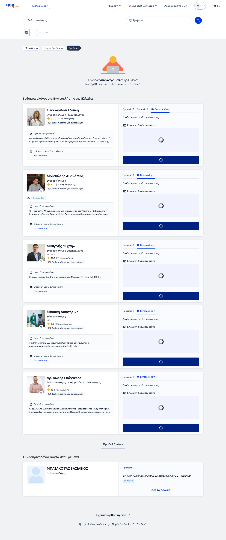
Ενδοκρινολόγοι (96, 524)
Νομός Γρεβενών (53, 48)
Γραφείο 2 (143, 109)
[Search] (198, 20)
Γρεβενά (74, 48)
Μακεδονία (31, 48)
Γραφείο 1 (128, 109)
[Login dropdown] (200, 6)
